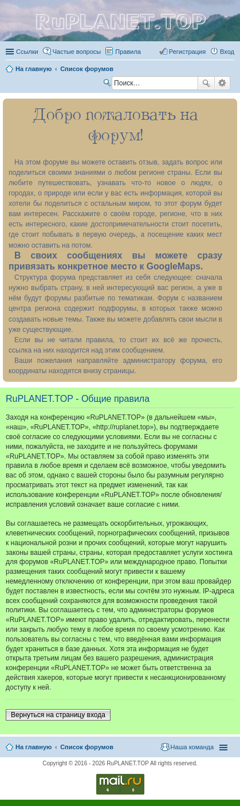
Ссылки (27, 51)
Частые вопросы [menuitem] (77, 51)
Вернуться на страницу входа (58, 715)
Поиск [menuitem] (108, 84)
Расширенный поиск (222, 83)
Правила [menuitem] (128, 51)
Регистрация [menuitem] (187, 51)
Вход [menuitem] (227, 51)
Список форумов (86, 747)
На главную (33, 747)
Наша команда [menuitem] (192, 747)
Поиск (206, 83)
